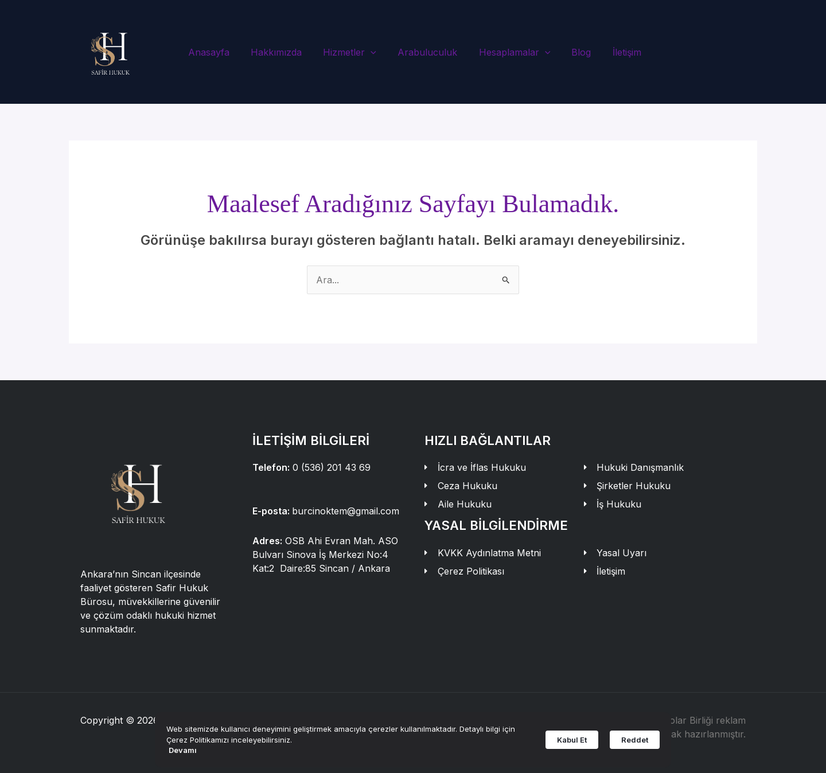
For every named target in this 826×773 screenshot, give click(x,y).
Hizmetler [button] (351, 52)
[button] (372, 52)
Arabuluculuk (426, 52)
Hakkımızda (280, 52)
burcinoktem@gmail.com (345, 511)
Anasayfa (216, 52)
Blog (573, 52)
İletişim (616, 52)
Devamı (183, 750)
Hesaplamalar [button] (510, 52)
